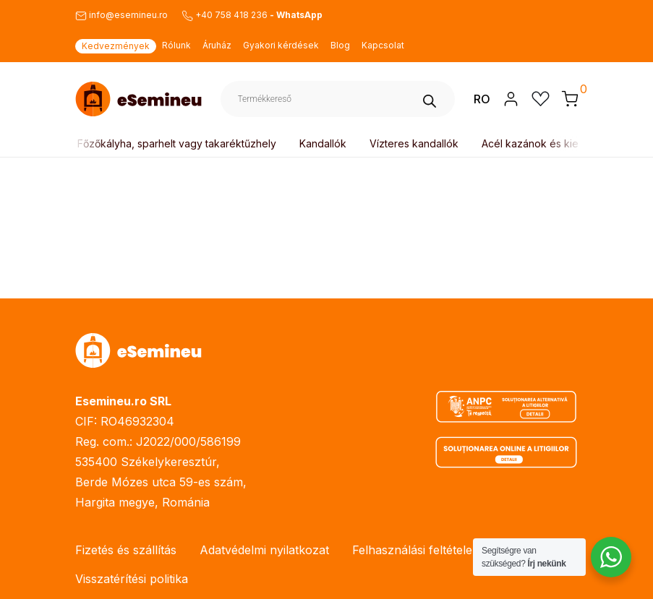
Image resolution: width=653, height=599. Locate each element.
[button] (570, 98)
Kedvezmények (116, 45)
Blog (340, 45)
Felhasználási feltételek (415, 550)
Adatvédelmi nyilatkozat (264, 550)
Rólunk (176, 45)
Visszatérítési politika (131, 579)
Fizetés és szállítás (125, 550)
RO (482, 99)
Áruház (216, 45)
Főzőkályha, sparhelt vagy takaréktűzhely (176, 143)
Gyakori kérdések (281, 45)
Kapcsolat (383, 45)
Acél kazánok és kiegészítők (550, 143)
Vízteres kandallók (414, 143)
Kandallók (322, 143)
